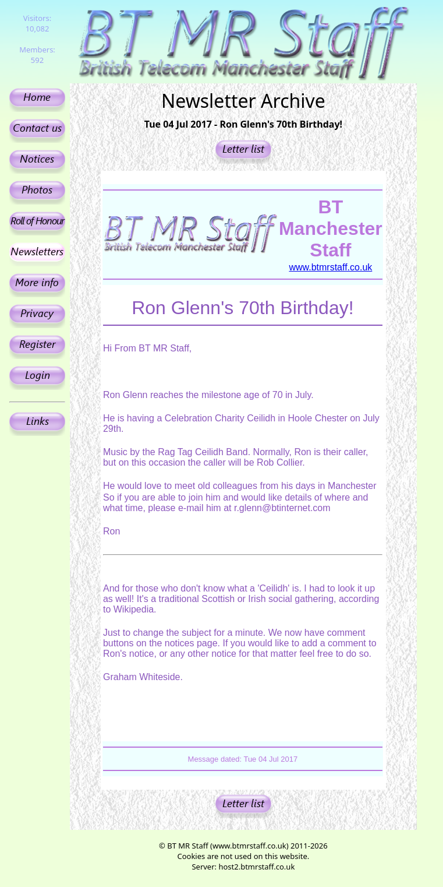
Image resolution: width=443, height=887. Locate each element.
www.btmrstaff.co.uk (330, 267)
